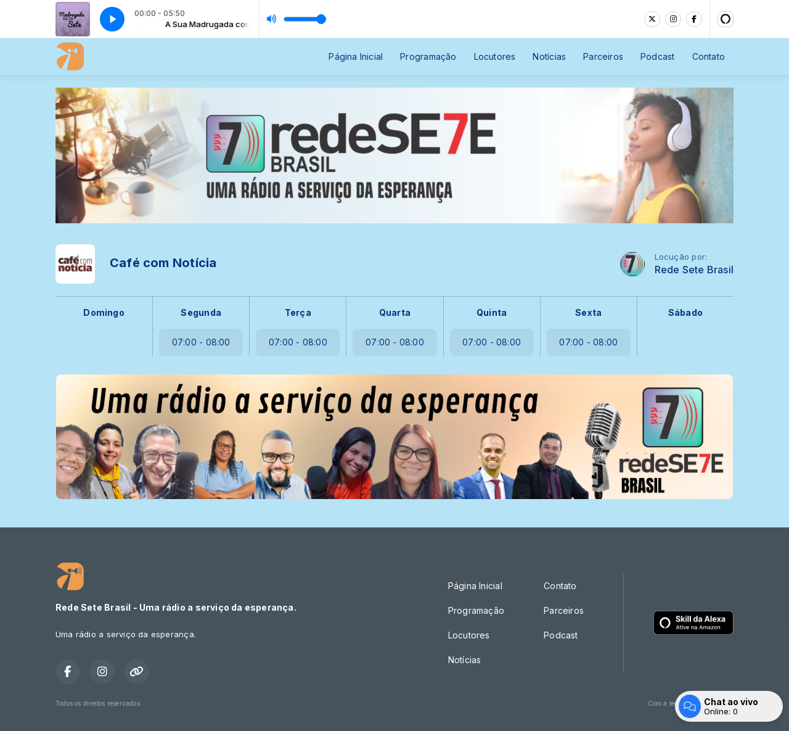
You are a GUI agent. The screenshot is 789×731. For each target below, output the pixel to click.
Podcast (657, 56)
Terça (298, 312)
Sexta (588, 312)
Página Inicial (356, 56)
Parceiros (603, 56)
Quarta (395, 312)
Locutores (495, 56)
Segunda (201, 312)
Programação (428, 56)
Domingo (103, 312)
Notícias (549, 56)
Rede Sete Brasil (694, 270)
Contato (708, 56)
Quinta (491, 312)
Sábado (685, 312)
